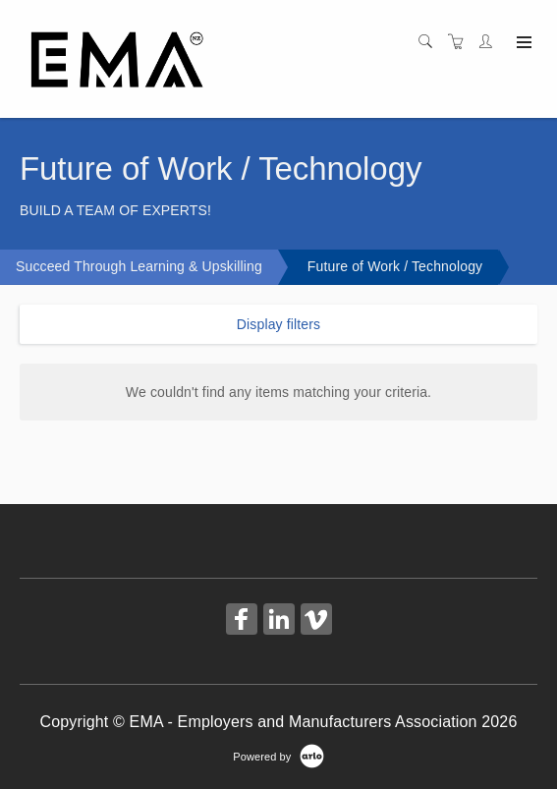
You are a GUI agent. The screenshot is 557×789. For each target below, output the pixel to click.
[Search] (430, 42)
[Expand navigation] (522, 43)
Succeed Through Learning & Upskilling (139, 266)
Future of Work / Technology (394, 266)
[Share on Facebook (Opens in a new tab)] (241, 621)
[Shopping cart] (460, 42)
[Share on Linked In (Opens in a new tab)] (279, 621)
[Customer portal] (490, 42)
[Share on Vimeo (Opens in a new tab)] (316, 621)
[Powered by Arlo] (278, 755)
